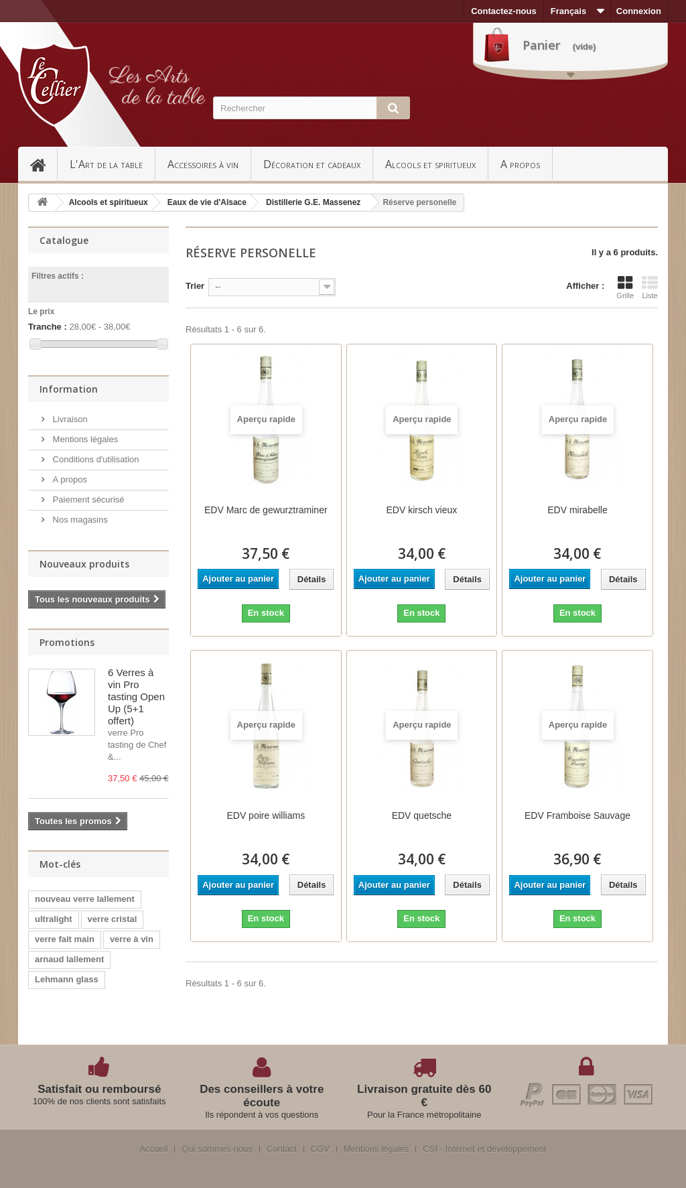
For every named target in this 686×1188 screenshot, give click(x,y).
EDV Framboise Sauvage (577, 815)
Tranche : (47, 327)
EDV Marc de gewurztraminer (266, 510)
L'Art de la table (106, 164)
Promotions (67, 642)
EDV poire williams (265, 815)
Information (69, 389)
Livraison (69, 419)
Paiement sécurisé (87, 499)
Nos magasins (79, 520)
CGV (320, 1149)
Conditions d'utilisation (94, 459)
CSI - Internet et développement (484, 1149)
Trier (195, 286)
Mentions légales (84, 439)
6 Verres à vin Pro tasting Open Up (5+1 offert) (136, 696)
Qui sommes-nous (217, 1149)
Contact (282, 1149)
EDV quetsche (422, 815)
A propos (520, 164)
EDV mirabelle (577, 510)
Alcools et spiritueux (430, 164)
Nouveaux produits (84, 563)
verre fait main (64, 939)
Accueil (43, 164)
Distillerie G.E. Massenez (313, 202)
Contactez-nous (504, 11)
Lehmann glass (66, 979)
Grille (625, 287)
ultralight (53, 919)
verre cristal (112, 919)
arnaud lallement (69, 959)
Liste (650, 287)
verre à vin (131, 939)
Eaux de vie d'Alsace (207, 202)
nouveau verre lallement (85, 899)
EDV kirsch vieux (421, 510)
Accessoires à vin (202, 164)
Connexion (638, 11)
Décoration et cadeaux (311, 164)
